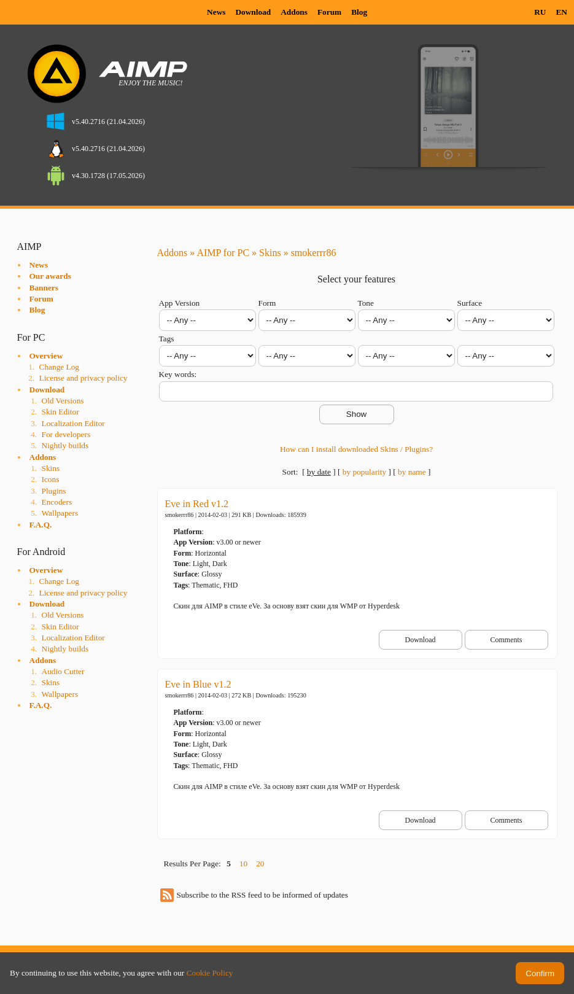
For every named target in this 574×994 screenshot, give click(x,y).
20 (260, 863)
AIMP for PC (222, 252)
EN (561, 12)
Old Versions (63, 400)
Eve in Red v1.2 (197, 504)
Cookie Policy (210, 972)
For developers (66, 434)
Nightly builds (65, 445)
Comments (506, 639)
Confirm (540, 973)
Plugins (54, 490)
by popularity (364, 471)
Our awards (50, 276)
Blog (359, 12)
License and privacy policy (83, 377)
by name (412, 471)
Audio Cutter (63, 671)
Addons (294, 12)
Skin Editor (60, 411)
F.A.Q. (40, 524)
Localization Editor (73, 423)
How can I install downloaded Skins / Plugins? (356, 449)
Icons (51, 479)
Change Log (59, 366)
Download (253, 12)
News (216, 12)
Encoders (57, 502)
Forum (329, 12)
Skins (51, 468)
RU (540, 12)
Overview (46, 355)
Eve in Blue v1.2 (198, 684)
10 (243, 863)
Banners (43, 287)
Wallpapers (60, 513)
